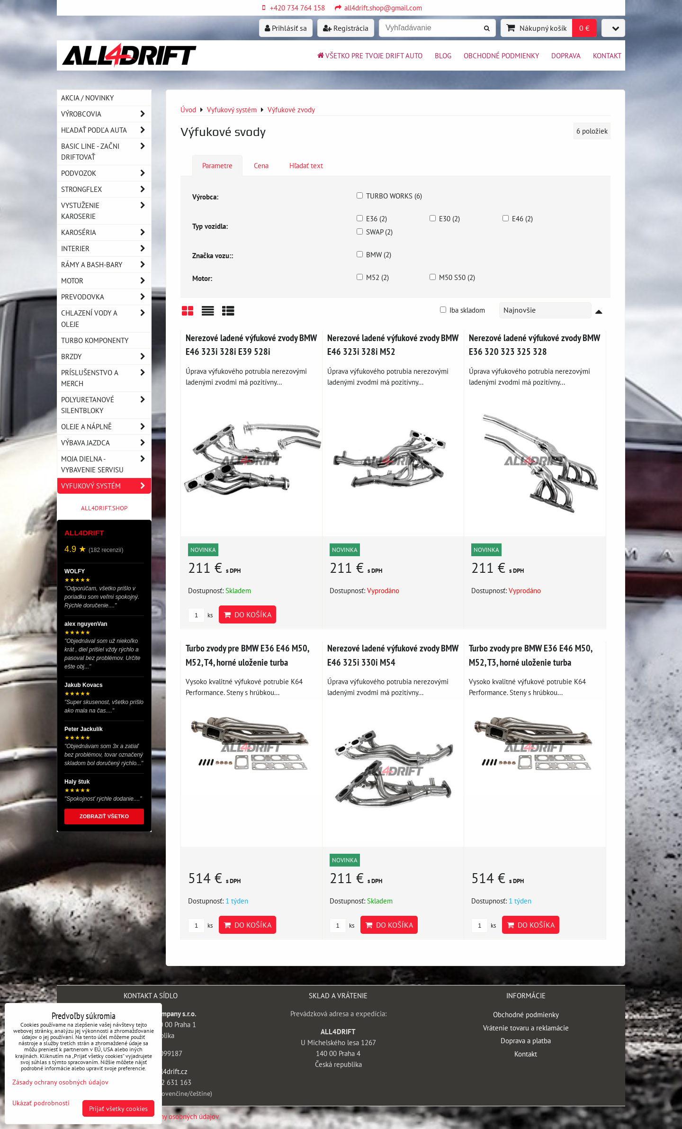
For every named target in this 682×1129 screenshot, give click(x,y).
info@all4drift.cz (162, 1071)
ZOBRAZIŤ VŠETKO (104, 816)
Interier (106, 248)
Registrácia (345, 28)
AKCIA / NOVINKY (87, 97)
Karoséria (106, 232)
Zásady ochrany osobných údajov (170, 1116)
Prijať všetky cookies (118, 1108)
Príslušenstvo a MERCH (106, 378)
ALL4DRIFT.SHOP (104, 508)
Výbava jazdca (106, 443)
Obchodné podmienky (501, 55)
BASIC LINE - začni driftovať (106, 151)
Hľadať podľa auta (106, 130)
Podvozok (106, 173)
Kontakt (607, 55)
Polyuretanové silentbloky (106, 405)
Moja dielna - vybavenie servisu (106, 464)
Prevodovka (106, 297)
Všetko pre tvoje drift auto (369, 55)
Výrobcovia (106, 114)
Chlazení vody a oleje (106, 318)
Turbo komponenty (94, 340)
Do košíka (247, 614)
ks (200, 615)
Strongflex (106, 189)
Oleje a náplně (106, 426)
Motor (106, 281)
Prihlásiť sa (286, 28)
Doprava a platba (526, 1040)
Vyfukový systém (106, 486)
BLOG (443, 55)
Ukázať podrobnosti (41, 1103)
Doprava (566, 55)
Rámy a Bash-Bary (106, 264)
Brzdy (106, 356)
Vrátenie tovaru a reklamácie (526, 1027)
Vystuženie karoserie (106, 211)
